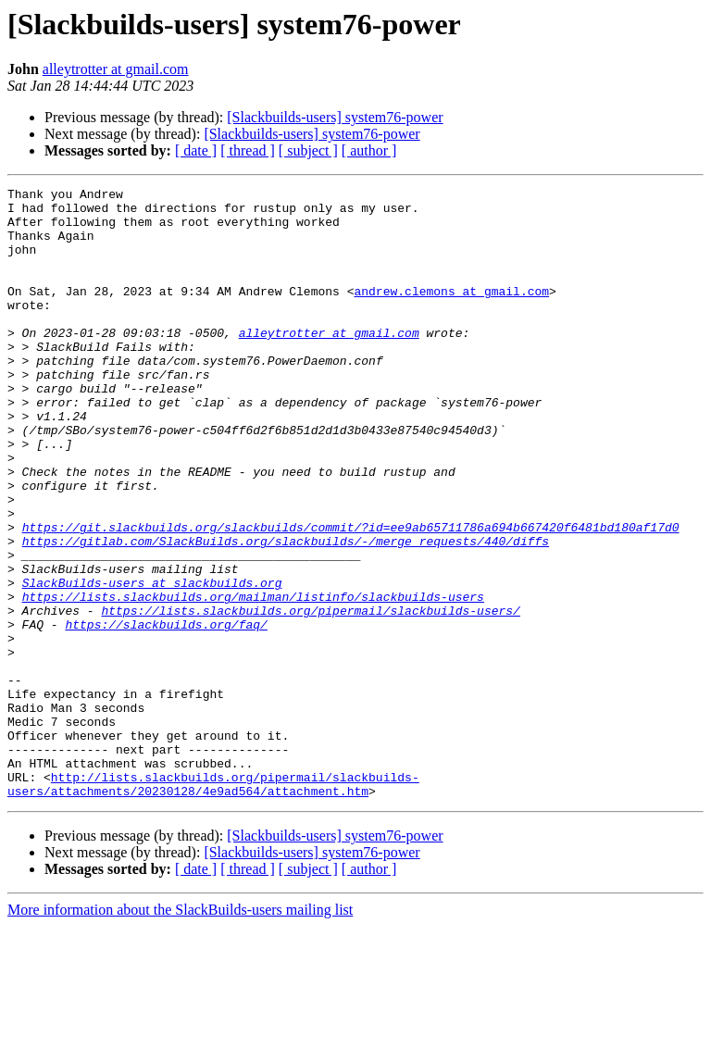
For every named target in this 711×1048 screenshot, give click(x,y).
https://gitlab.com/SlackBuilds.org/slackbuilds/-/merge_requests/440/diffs (285, 613)
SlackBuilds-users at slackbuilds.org (152, 663)
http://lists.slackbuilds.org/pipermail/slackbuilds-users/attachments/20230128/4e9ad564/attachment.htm (213, 904)
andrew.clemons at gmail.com (451, 313)
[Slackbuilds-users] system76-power (335, 117)
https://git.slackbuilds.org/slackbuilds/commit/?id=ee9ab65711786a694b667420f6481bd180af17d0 (351, 596)
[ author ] (369, 150)
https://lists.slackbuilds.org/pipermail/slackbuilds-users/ (310, 696)
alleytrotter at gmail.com (116, 69)
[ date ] (196, 150)
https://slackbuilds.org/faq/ (166, 713)
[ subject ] (308, 150)
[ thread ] (247, 150)
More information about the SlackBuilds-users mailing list (180, 1032)
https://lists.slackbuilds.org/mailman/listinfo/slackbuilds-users (253, 679)
